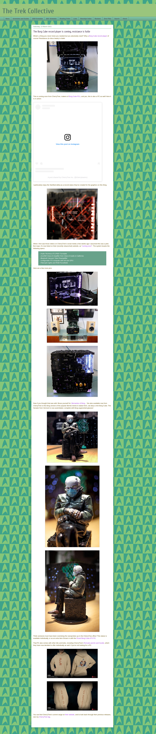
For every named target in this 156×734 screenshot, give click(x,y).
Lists (75, 19)
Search (116, 19)
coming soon (87, 246)
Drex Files (107, 19)
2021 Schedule (51, 19)
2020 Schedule (37, 19)
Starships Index (85, 19)
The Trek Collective (28, 11)
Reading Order (65, 19)
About (125, 19)
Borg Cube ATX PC (86, 638)
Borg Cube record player (98, 36)
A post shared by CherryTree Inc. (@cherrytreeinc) (67, 177)
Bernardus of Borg (78, 403)
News (8, 19)
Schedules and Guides (21, 19)
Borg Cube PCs (74, 96)
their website (69, 715)
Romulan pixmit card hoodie (94, 643)
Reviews (98, 19)
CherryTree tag (44, 717)
